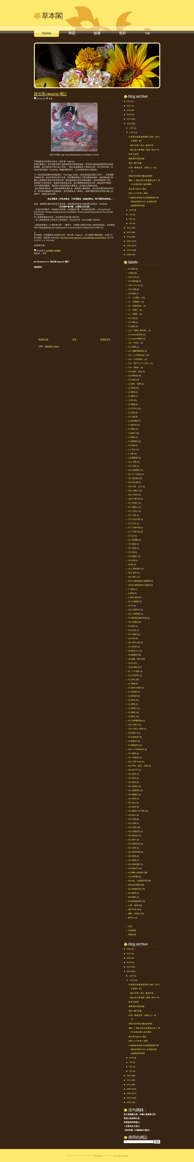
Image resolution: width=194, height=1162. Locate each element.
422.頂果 (132, 848)
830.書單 (132, 897)
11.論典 (131, 326)
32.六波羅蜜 (133, 601)
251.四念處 (133, 478)
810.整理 (132, 893)
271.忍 (131, 536)
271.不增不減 (134, 527)
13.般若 (131, 433)
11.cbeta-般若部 (135, 334)
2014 (129, 119)
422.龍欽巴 (133, 868)
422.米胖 (132, 827)
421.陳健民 (133, 794)
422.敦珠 (132, 856)
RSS (147, 33)
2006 (129, 254)
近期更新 (132, 930)
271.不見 (132, 523)
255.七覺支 (133, 490)
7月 (130, 214)
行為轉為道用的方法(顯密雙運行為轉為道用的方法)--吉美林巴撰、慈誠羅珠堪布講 (144, 202)
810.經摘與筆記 (135, 889)
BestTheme (98, 1156)
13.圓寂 (131, 437)
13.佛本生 (132, 425)
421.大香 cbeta (135, 761)
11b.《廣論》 (134, 367)
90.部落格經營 (134, 901)
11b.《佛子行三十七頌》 (139, 363)
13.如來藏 (132, 421)
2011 (129, 232)
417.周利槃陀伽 (135, 720)
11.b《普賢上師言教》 (138, 330)
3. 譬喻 (131, 589)
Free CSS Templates (120, 1156)
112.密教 (132, 347)
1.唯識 (131, 273)
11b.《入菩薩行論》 (137, 355)
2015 (129, 114)
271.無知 (132, 544)
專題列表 (132, 934)
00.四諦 (131, 269)
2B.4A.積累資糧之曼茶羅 (139, 581)
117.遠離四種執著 (136, 351)
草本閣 (52, 16)
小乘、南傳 (133, 905)
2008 (129, 245)
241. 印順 (132, 462)
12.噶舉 (131, 396)
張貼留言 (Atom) (52, 346)
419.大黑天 (133, 725)
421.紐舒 (132, 782)
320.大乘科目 (134, 610)
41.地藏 (131, 683)
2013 (129, 123)
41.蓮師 (131, 712)
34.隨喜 (131, 626)
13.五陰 (131, 412)
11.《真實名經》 (135, 306)
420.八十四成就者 (136, 749)
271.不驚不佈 (134, 532)
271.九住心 (133, 511)
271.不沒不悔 (134, 519)
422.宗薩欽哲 (134, 831)
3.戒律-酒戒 (133, 597)
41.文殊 (131, 679)
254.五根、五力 (135, 486)
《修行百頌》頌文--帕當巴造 (141, 145)
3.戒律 (131, 593)
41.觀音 (131, 716)
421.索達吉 (133, 786)
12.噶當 (131, 392)
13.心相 (131, 417)
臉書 (97, 33)
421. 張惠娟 (133, 757)
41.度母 (131, 700)
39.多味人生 (133, 651)
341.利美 (132, 630)
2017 (129, 106)
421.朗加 (132, 778)
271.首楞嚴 (133, 540)
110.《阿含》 (134, 343)
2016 (129, 110)
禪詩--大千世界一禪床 (138, 193)
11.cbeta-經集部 (135, 338)
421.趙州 (132, 807)
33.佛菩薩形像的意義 (137, 618)
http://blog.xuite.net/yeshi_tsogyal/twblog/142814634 (83, 238)
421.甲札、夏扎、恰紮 (138, 766)
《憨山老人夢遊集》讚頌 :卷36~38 (144, 150)
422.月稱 (132, 823)
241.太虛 (132, 466)
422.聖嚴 (132, 860)
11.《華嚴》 (133, 310)
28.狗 (130, 564)
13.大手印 (132, 408)
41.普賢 (131, 704)
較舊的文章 (105, 339)
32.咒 (130, 605)
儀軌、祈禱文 (134, 913)
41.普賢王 (132, 708)
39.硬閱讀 (132, 655)
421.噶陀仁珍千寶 (136, 811)
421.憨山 (132, 815)
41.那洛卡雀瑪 (134, 688)
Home (46, 33)
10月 (131, 210)
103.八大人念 (134, 285)
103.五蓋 (132, 289)
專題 (71, 33)
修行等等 (132, 909)
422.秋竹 (132, 839)
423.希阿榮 (133, 876)
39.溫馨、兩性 (134, 659)
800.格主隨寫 (134, 885)
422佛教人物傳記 (53, 250)
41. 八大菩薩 (134, 671)
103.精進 (132, 293)
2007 (129, 250)
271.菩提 (132, 548)
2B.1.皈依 (132, 573)
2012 (129, 228)
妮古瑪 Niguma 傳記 (50, 94)
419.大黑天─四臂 (135, 729)
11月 (131, 132)
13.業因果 (132, 441)
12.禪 (130, 400)
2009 (129, 241)
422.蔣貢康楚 (134, 864)
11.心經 (131, 318)
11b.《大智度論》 (136, 359)
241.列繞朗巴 (134, 470)
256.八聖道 (133, 495)
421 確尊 (132, 753)
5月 (130, 219)
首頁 (74, 339)
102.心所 (132, 277)
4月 (130, 223)
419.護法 (132, 733)
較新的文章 (43, 339)
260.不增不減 (134, 499)
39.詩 (130, 663)
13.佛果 (131, 429)
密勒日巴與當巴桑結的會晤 (140, 176)
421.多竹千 (133, 770)
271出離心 (133, 556)
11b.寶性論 (133, 375)
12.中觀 (131, 380)
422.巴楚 (132, 819)
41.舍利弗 (132, 692)
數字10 (131, 918)
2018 (129, 101)
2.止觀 (131, 453)
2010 (129, 237)
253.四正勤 (133, 482)
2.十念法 (132, 449)
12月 (131, 128)
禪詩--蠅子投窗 (135, 163)
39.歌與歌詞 (133, 667)
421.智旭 (132, 798)
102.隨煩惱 (133, 281)
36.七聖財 (132, 634)
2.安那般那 (133, 458)
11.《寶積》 (133, 314)
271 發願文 (133, 507)
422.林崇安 (133, 835)
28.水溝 (131, 560)
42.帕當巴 (132, 741)
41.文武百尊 (133, 675)
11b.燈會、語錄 (135, 371)
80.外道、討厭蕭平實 (137, 881)
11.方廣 (131, 322)
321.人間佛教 (134, 614)
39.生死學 (132, 646)
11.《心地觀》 (134, 297)
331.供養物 (133, 622)
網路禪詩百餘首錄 (136, 158)
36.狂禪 (131, 638)
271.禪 (131, 552)
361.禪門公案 (134, 642)
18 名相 (131, 445)
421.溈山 (132, 803)
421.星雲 (132, 774)
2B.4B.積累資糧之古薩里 (139, 585)
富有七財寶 (133, 154)
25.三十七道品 (134, 474)
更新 (122, 33)
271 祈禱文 (133, 503)
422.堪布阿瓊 (134, 852)
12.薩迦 (131, 404)
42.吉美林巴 (133, 737)
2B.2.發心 (132, 577)
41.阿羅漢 (132, 696)
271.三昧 (132, 515)
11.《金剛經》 (134, 302)
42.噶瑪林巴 (133, 745)
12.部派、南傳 (134, 384)
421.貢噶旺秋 (134, 790)
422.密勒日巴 (134, 844)
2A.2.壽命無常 (134, 568)
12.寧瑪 (131, 388)
